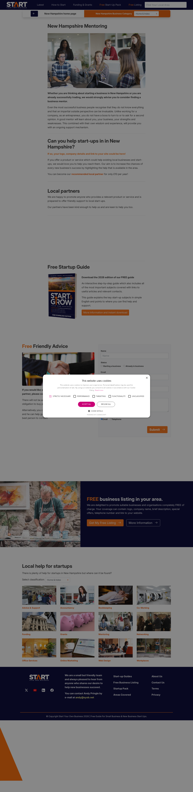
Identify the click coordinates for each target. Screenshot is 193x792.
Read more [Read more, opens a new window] (99, 390)
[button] (50, 396)
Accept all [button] (86, 404)
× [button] (147, 378)
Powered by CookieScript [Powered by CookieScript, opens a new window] (96, 415)
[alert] (96, 396)
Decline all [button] (106, 404)
